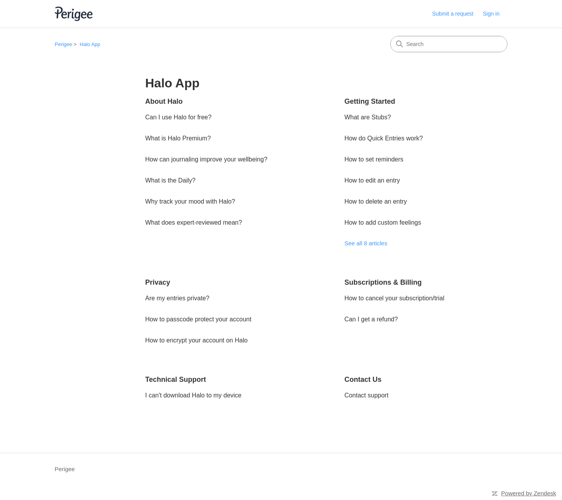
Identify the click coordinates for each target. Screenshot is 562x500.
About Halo (164, 101)
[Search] (449, 44)
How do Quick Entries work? (383, 138)
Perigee (63, 44)
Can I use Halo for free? (178, 117)
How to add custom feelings (382, 222)
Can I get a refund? (371, 319)
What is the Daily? (170, 180)
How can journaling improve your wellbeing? (206, 159)
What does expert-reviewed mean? (193, 222)
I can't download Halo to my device (193, 395)
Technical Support (175, 379)
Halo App (90, 44)
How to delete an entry (375, 201)
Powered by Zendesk (528, 493)
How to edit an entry (372, 180)
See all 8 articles (365, 243)
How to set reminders (373, 159)
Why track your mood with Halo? (190, 201)
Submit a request (452, 14)
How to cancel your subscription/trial (394, 298)
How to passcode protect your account (198, 319)
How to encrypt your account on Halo (196, 340)
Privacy (157, 282)
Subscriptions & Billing (383, 282)
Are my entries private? (177, 298)
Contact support (366, 395)
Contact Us (362, 379)
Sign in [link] (491, 14)
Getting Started (369, 101)
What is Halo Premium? (178, 138)
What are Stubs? (367, 117)
